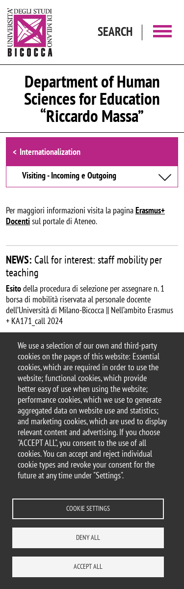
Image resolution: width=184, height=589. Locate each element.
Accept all (88, 566)
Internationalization (50, 151)
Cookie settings (88, 508)
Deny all (88, 537)
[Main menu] (162, 32)
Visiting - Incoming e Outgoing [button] (69, 176)
